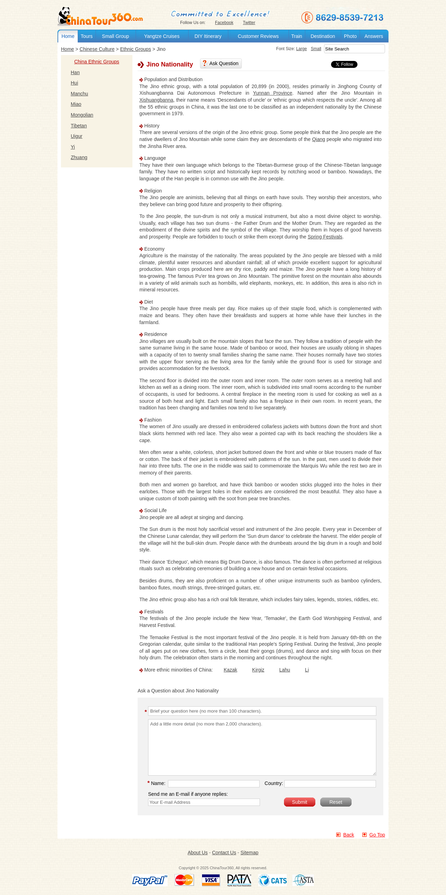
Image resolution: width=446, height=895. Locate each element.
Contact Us (224, 852)
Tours (86, 36)
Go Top (377, 835)
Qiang (318, 139)
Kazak (230, 670)
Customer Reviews (258, 36)
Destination (322, 36)
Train (296, 36)
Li (307, 670)
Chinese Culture (96, 49)
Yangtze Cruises (161, 36)
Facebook (224, 22)
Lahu (284, 670)
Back (348, 835)
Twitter (249, 22)
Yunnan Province (272, 93)
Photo (350, 36)
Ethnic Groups (135, 49)
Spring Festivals (325, 237)
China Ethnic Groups (96, 61)
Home (67, 36)
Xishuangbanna (156, 100)
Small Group (115, 36)
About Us (197, 852)
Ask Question (223, 63)
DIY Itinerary (208, 36)
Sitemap (249, 852)
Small (316, 48)
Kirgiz (258, 670)
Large (301, 48)
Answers (373, 36)
